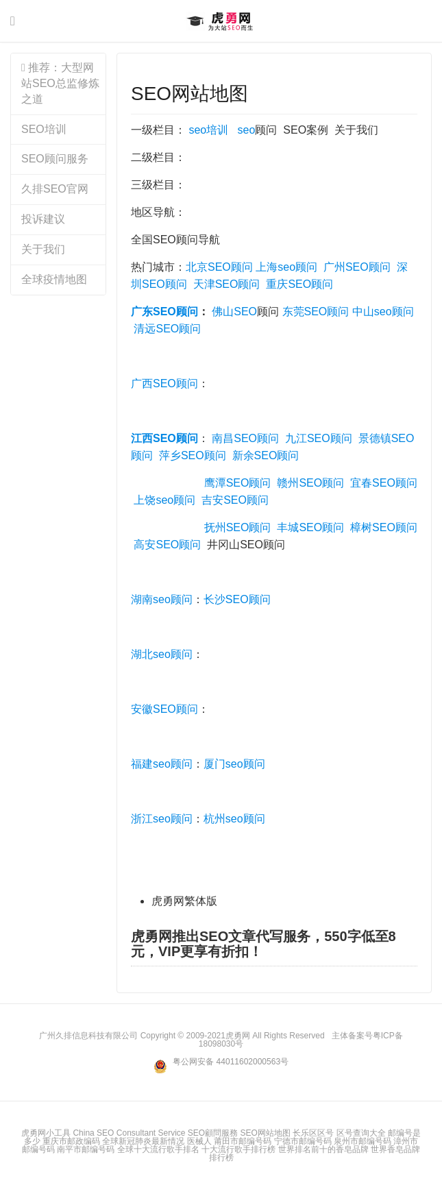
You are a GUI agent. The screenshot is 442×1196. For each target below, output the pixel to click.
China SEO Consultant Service (129, 1133)
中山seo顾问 (383, 311)
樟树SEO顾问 (383, 527)
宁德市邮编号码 (303, 1141)
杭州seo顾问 (234, 819)
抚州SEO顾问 (237, 527)
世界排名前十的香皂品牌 (323, 1149)
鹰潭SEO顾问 (237, 483)
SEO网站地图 (189, 93)
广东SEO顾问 (164, 311)
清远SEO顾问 (167, 328)
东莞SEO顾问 (315, 311)
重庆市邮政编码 (71, 1141)
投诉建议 (43, 219)
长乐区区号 (313, 1133)
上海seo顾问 (286, 267)
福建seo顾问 (162, 764)
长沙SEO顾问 (237, 599)
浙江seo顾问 (162, 819)
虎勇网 (221, 21)
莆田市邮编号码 (242, 1141)
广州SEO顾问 (357, 267)
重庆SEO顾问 (299, 284)
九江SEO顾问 (318, 438)
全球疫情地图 (54, 279)
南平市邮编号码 (85, 1149)
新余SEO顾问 (265, 455)
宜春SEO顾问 (383, 483)
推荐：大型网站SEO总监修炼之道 (60, 83)
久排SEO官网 (54, 189)
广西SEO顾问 (164, 383)
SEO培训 (43, 129)
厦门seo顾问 (234, 764)
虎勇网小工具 (46, 1133)
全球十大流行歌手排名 (158, 1149)
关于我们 (43, 249)
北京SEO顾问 (219, 267)
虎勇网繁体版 (184, 901)
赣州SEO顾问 (310, 483)
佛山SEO (234, 311)
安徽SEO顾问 (164, 709)
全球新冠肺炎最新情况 (143, 1141)
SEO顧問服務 (213, 1133)
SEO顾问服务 (54, 158)
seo (247, 130)
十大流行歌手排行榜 (238, 1149)
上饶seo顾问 (164, 500)
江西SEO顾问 (164, 438)
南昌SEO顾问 (245, 438)
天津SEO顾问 (226, 284)
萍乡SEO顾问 (192, 455)
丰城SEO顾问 (310, 527)
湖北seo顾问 (162, 654)
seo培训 (208, 130)
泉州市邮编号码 (362, 1141)
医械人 (199, 1141)
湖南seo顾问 (162, 599)
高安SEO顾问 (167, 544)
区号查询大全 (361, 1133)
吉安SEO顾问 (235, 500)
